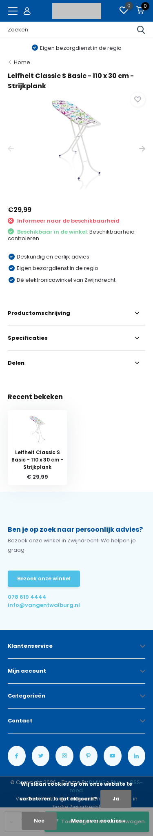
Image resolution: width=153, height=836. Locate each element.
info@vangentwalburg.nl (42, 605)
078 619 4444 (27, 597)
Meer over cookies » (98, 820)
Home (22, 62)
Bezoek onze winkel (44, 578)
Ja (116, 798)
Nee (39, 820)
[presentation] (11, 149)
